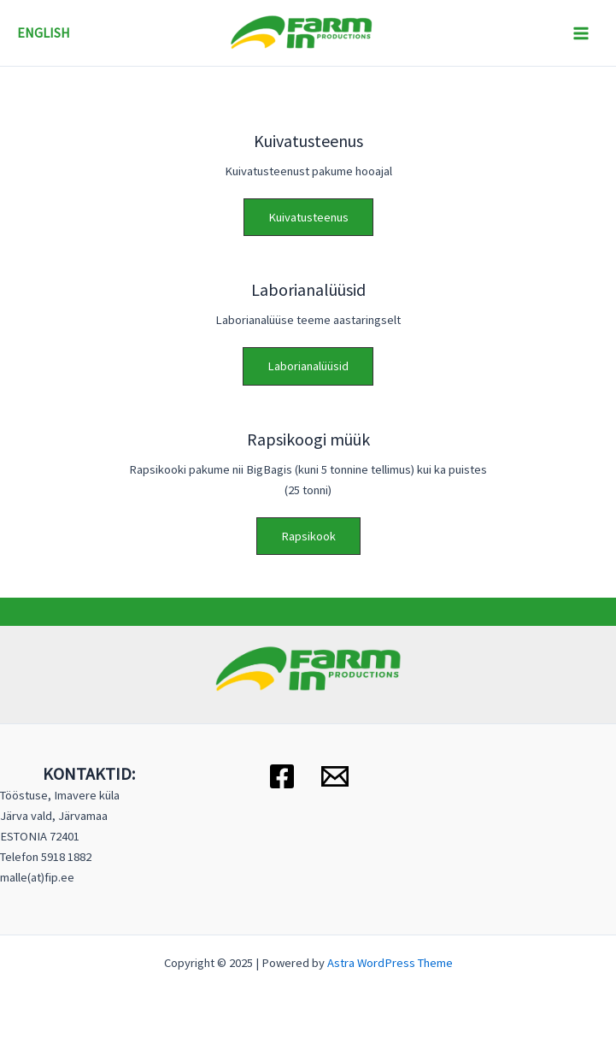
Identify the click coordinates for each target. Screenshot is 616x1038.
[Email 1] (335, 776)
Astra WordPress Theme (390, 962)
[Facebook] (282, 776)
